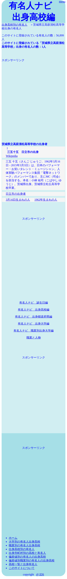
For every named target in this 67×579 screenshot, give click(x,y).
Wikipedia (12, 155)
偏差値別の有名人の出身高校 (27, 556)
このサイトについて (21, 567)
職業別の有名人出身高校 (24, 545)
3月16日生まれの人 (18, 199)
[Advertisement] (33, 95)
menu (62, 1)
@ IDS (40, 574)
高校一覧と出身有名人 (23, 564)
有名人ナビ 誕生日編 (33, 302)
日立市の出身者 (16, 193)
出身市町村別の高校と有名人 (27, 552)
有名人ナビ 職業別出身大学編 (34, 330)
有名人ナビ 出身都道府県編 (33, 316)
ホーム (13, 537)
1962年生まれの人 (45, 199)
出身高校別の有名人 (14, 24)
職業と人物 (33, 337)
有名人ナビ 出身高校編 (33, 309)
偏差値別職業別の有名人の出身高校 (31, 560)
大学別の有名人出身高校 (24, 541)
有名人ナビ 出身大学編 (33, 323)
